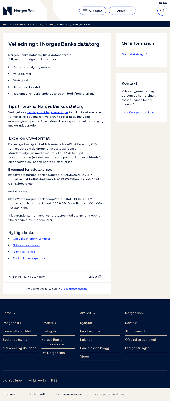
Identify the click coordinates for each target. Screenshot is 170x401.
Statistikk (48, 322)
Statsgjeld (49, 331)
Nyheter (86, 322)
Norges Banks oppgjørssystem (53, 342)
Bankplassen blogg (94, 348)
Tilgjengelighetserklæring (109, 394)
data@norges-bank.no (138, 112)
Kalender (87, 339)
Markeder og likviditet (19, 348)
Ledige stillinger (137, 348)
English (163, 2)
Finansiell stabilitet (17, 331)
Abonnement (135, 331)
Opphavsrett (37, 394)
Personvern (10, 394)
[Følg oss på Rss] (54, 380)
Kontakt (131, 322)
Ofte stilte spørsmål (140, 339)
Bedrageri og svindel (69, 394)
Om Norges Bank (54, 352)
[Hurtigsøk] (162, 11)
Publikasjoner (90, 331)
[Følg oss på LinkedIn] (36, 380)
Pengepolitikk (13, 322)
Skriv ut (93, 276)
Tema (7, 313)
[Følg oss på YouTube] (12, 380)
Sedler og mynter (16, 339)
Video (84, 356)
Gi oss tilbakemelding (74, 288)
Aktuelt (85, 313)
